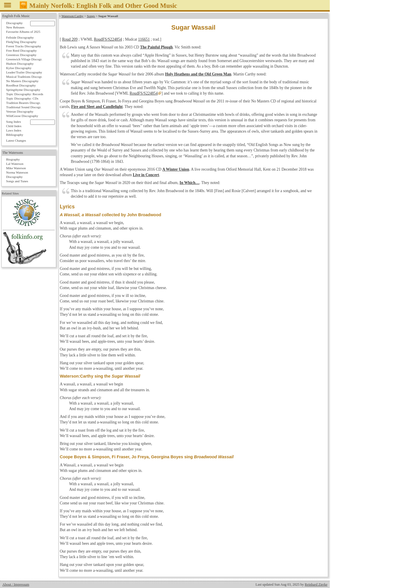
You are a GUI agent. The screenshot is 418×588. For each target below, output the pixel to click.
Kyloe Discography (18, 68)
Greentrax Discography (21, 55)
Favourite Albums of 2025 (23, 31)
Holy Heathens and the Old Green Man (198, 74)
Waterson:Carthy (73, 16)
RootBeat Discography (21, 85)
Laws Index (13, 130)
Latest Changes (16, 140)
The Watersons (12, 153)
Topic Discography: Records (24, 94)
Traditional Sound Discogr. (23, 107)
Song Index (13, 121)
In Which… (189, 183)
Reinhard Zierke (316, 584)
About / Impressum (15, 584)
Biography (13, 159)
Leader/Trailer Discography (24, 72)
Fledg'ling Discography (21, 42)
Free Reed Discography (21, 50)
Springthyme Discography (23, 89)
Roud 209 (70, 39)
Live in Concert (146, 175)
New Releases (15, 27)
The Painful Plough (156, 47)
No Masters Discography (22, 81)
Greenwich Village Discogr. (24, 59)
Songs (91, 16)
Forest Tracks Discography (23, 46)
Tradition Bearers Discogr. (23, 102)
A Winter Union (175, 169)
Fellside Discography (20, 37)
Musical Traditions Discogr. (24, 76)
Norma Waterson (17, 172)
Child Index (13, 126)
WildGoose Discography (22, 116)
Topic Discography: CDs (22, 98)
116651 (144, 39)
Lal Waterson (14, 163)
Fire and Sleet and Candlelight (96, 106)
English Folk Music (16, 16)
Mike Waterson (16, 168)
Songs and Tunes (17, 181)
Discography (14, 23)
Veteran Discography (19, 111)
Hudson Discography (20, 63)
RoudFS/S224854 (108, 39)
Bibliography (14, 134)
